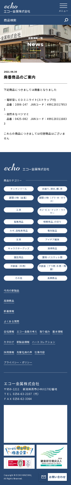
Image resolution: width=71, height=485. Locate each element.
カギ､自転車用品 (19, 230)
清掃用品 (52, 248)
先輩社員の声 (24, 352)
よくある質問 (11, 321)
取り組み (45, 331)
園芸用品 (18, 257)
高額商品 (52, 278)
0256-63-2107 (22, 394)
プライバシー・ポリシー (18, 362)
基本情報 (57, 331)
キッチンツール (18, 188)
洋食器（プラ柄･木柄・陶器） (52, 267)
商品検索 (36, 20)
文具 (18, 239)
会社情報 (9, 331)
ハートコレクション (43, 342)
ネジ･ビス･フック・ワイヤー (52, 211)
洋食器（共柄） (18, 265)
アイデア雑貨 (52, 239)
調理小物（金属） (18, 197)
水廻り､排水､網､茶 (52, 188)
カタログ (9, 342)
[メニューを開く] (63, 7)
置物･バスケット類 (52, 257)
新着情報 (9, 311)
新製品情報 (23, 342)
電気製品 (52, 230)
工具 (18, 209)
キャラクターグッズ (18, 248)
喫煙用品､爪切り (52, 221)
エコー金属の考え (27, 331)
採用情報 (9, 352)
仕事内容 (40, 352)
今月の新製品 (11, 290)
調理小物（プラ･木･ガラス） (52, 199)
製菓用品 (18, 221)
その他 (18, 278)
